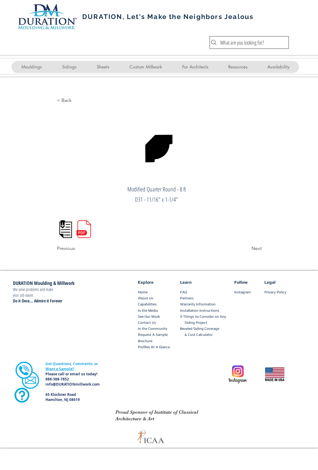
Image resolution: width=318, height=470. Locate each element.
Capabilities (147, 304)
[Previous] (77, 248)
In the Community (152, 328)
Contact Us (147, 322)
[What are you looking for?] (249, 42)
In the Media (148, 310)
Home (143, 292)
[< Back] (77, 100)
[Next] (247, 248)
